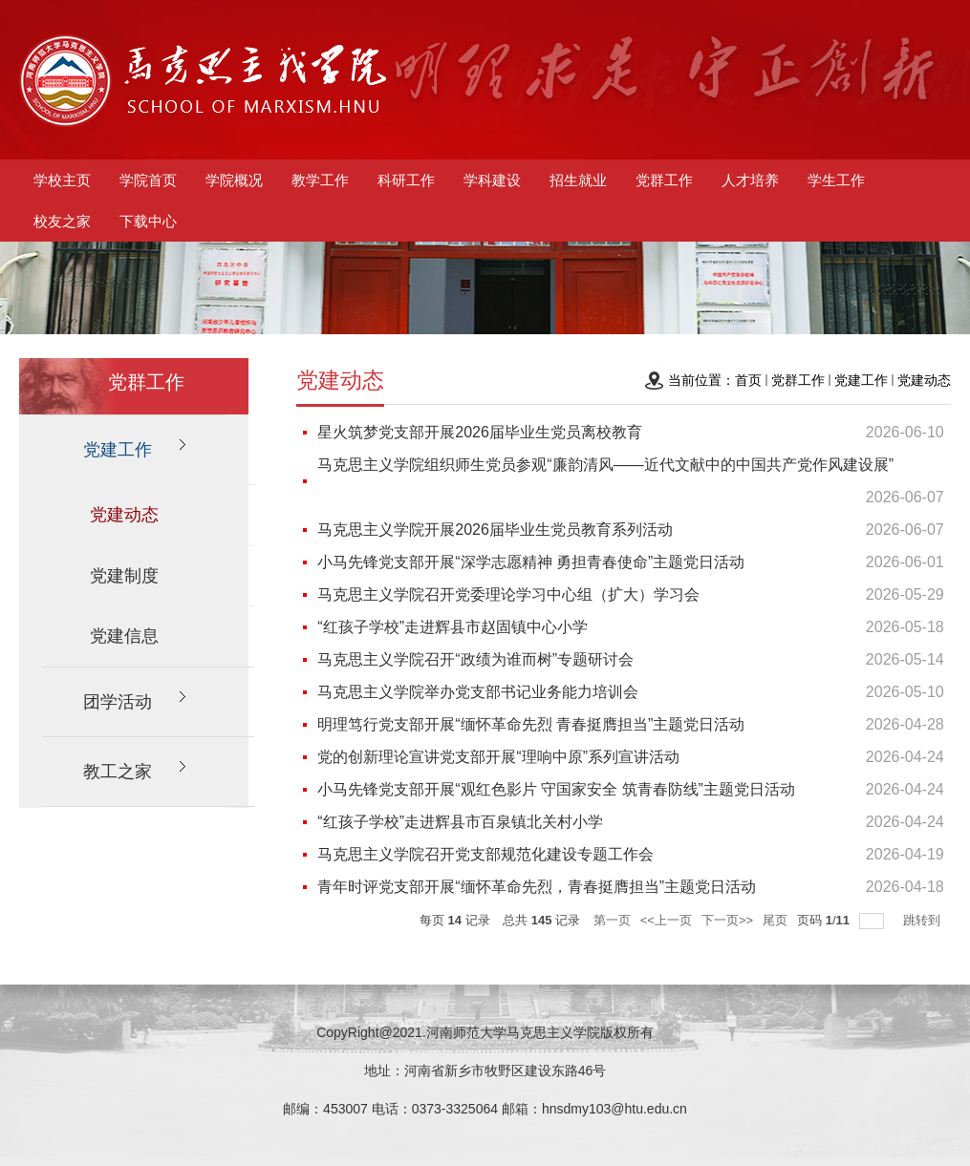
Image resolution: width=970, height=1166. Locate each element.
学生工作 (836, 180)
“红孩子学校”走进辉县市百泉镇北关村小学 (460, 822)
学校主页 (62, 180)
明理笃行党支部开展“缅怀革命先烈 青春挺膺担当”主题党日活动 (530, 724)
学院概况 (234, 180)
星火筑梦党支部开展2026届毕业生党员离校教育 (479, 432)
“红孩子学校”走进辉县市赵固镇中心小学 (452, 627)
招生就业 (578, 180)
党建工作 (861, 380)
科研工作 (406, 180)
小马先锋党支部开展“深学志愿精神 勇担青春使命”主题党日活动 (530, 562)
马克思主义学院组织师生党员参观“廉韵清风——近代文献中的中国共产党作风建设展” (605, 464)
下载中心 (148, 221)
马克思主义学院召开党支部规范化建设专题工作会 (485, 854)
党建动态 (924, 380)
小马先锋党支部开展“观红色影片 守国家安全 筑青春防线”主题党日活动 (556, 789)
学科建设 (492, 180)
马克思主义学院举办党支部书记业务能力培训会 (477, 692)
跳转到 (923, 920)
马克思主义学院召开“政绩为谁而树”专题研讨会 (475, 659)
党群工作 (664, 180)
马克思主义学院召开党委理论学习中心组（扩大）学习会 (508, 594)
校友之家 (62, 221)
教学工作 (320, 180)
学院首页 (148, 180)
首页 (748, 380)
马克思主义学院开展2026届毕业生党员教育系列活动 (495, 529)
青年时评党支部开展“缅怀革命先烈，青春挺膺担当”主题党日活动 (536, 887)
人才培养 (750, 180)
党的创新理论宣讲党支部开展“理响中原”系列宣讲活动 (498, 757)
